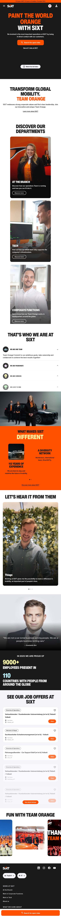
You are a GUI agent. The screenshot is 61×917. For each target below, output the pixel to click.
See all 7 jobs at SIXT (30, 48)
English (8, 875)
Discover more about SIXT (30, 485)
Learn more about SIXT (30, 111)
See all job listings (30, 802)
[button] (49, 6)
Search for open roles (30, 42)
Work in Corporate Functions (13, 893)
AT (21, 875)
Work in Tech (7, 897)
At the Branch (7, 890)
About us (6, 901)
